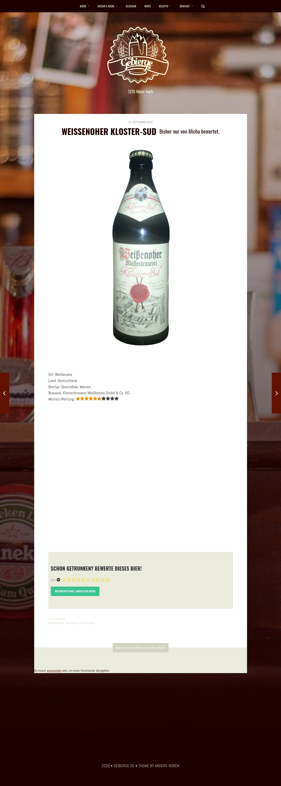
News (147, 6)
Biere (83, 6)
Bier (53, 580)
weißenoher (88, 623)
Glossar (131, 6)
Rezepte (163, 6)
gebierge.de (124, 766)
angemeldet (54, 670)
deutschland (56, 623)
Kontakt (185, 6)
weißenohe (73, 623)
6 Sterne (55, 619)
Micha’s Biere (106, 6)
